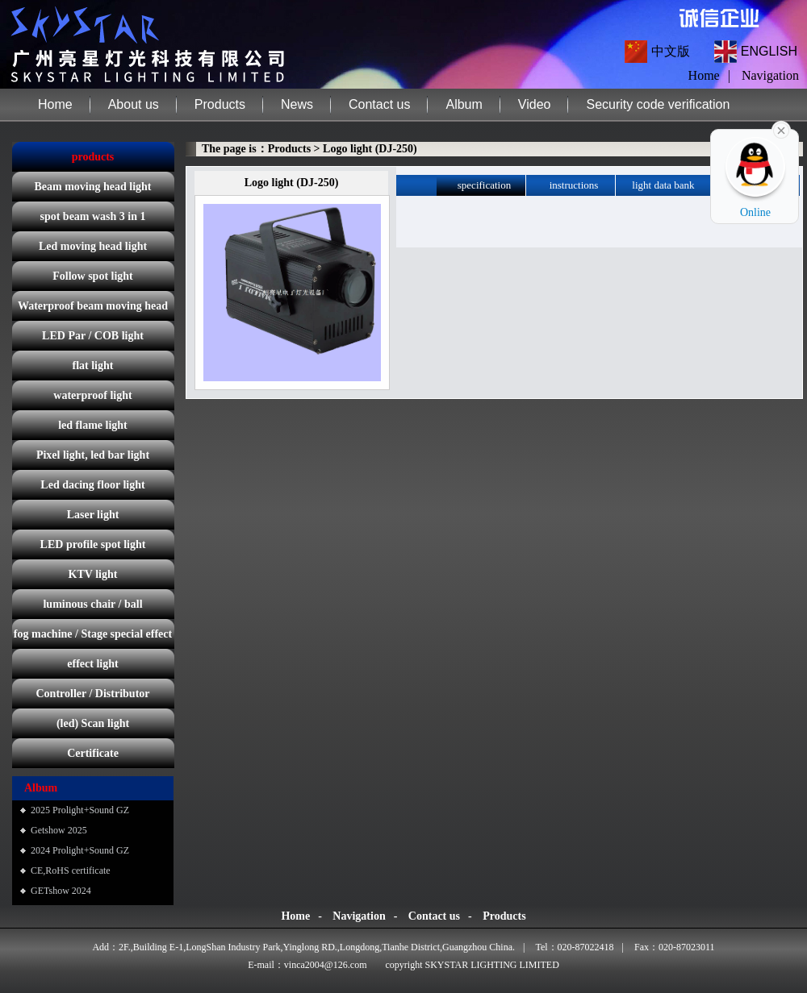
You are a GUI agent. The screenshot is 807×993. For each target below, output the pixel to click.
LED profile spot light (93, 544)
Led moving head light (93, 246)
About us (133, 104)
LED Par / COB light (93, 336)
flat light (93, 365)
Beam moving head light (92, 187)
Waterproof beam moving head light (93, 310)
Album (463, 104)
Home (55, 104)
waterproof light (92, 395)
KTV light (93, 574)
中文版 (670, 51)
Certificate (93, 753)
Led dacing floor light (92, 485)
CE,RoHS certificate (71, 870)
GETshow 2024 (61, 890)
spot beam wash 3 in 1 (92, 216)
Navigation (770, 75)
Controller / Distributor (92, 694)
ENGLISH (769, 51)
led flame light (93, 425)
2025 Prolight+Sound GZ (80, 810)
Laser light (93, 515)
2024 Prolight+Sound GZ (80, 850)
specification (484, 185)
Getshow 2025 (59, 830)
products (93, 157)
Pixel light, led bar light (92, 455)
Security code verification (658, 104)
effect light (92, 664)
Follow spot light (92, 276)
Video (534, 104)
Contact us (379, 104)
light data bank (663, 185)
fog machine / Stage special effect (93, 634)
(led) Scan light (92, 723)
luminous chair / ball (92, 604)
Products (219, 104)
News (297, 104)
